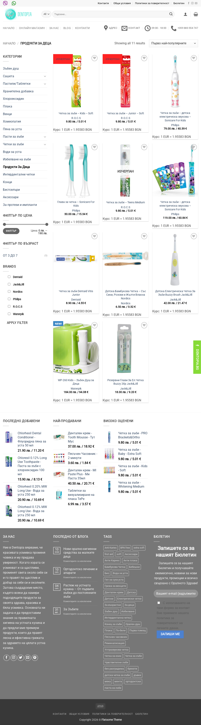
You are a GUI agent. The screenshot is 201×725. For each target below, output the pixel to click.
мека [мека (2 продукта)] (108, 681)
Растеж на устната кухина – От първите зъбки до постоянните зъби (79, 591)
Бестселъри (11, 190)
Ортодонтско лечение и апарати (80, 571)
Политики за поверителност (152, 3)
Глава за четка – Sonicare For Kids (76, 203)
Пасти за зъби (13, 136)
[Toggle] (45, 76)
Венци (7, 114)
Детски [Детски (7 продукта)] (109, 598)
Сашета (8, 76)
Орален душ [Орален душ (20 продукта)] (133, 624)
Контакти (103, 3)
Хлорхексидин (13, 99)
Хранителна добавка (18, 91)
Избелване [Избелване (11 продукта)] (127, 611)
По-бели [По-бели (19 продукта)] (121, 630)
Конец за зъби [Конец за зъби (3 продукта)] (113, 624)
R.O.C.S (76, 118)
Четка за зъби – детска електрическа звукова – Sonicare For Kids (175, 116)
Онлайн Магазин (32, 28)
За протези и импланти (20, 205)
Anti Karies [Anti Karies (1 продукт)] (111, 547)
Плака (7, 106)
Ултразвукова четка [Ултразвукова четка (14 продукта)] (116, 649)
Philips (175, 125)
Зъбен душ (11, 68)
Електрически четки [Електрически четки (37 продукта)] (129, 598)
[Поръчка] (173, 43)
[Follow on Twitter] (20, 658)
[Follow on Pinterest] (35, 658)
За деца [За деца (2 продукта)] (129, 604)
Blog (67, 28)
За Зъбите (70, 609)
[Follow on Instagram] (192, 3)
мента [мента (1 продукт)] (118, 681)
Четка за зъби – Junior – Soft (125, 113)
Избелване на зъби (17, 159)
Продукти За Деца (16, 167)
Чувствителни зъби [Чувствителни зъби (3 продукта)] (116, 662)
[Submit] (171, 14)
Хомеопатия (12, 121)
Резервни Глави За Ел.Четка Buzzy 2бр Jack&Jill (125, 382)
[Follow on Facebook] (188, 3)
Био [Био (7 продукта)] (107, 573)
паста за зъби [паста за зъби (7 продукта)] (113, 687)
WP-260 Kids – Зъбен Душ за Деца (76, 382)
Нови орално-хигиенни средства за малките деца (79, 552)
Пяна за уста (12, 129)
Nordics (125, 303)
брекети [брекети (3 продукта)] (132, 668)
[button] (185, 14)
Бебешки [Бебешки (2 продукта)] (134, 566)
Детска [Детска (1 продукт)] (131, 592)
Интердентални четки (19, 174)
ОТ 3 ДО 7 (10, 255)
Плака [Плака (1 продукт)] (108, 630)
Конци (7, 182)
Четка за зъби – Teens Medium (125, 202)
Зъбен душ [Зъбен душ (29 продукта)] (111, 611)
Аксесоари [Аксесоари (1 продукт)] (131, 554)
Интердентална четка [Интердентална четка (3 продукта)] (118, 617)
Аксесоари (10, 197)
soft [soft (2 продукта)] (119, 554)
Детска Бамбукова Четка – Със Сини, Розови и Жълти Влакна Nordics (125, 295)
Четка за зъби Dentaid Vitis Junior (76, 293)
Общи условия (122, 3)
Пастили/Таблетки (16, 83)
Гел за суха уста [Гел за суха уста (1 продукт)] (114, 579)
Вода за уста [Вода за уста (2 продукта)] (120, 573)
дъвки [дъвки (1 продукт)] (137, 675)
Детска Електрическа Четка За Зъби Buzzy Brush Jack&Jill (175, 293)
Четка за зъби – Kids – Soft (76, 113)
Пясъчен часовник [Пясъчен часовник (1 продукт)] (116, 636)
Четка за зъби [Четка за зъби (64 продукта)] (133, 655)
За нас (54, 28)
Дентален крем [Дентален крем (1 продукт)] (114, 592)
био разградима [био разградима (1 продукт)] (114, 668)
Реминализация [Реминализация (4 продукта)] (114, 643)
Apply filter (17, 323)
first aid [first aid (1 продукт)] (109, 554)
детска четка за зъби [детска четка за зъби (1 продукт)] (117, 675)
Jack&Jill (175, 299)
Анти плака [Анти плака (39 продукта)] (130, 560)
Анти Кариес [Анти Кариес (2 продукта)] (112, 560)
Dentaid (76, 299)
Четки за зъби (13, 144)
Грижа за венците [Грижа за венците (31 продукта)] (115, 585)
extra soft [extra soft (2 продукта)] (139, 547)
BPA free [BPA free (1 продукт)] (125, 547)
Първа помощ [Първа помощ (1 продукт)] (137, 630)
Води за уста (12, 152)
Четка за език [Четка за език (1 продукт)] (113, 655)
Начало (9, 28)
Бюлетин (179, 3)
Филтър (11, 231)
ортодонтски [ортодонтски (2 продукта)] (133, 681)
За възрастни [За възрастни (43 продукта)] (113, 604)
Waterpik (76, 388)
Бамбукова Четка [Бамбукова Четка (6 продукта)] (115, 566)
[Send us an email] (196, 3)
